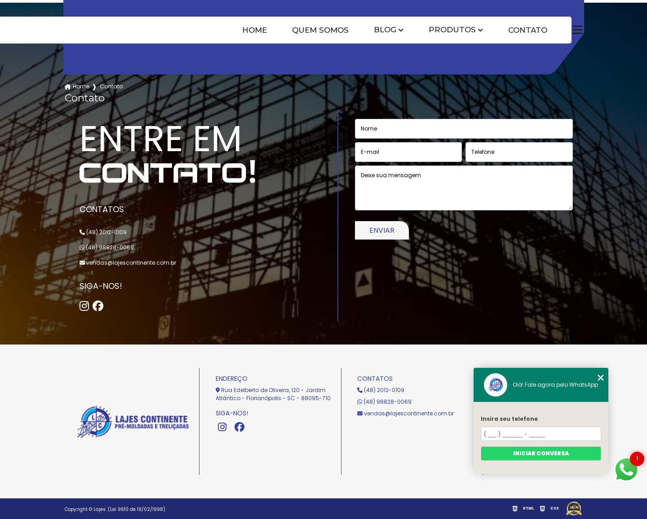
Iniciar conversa (541, 453)
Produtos (452, 30)
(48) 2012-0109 (103, 232)
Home (254, 30)
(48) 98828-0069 (107, 247)
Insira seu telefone (509, 419)
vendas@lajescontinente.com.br (128, 262)
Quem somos (320, 30)
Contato (527, 30)
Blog (385, 30)
